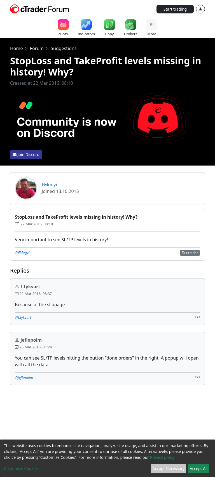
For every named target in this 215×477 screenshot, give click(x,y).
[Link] (197, 317)
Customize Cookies (21, 468)
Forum (37, 48)
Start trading (175, 9)
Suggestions (63, 48)
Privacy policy (162, 457)
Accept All (199, 468)
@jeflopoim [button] (24, 377)
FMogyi (49, 184)
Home (16, 48)
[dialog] (107, 458)
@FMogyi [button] (22, 252)
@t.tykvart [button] (23, 317)
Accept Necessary (169, 468)
